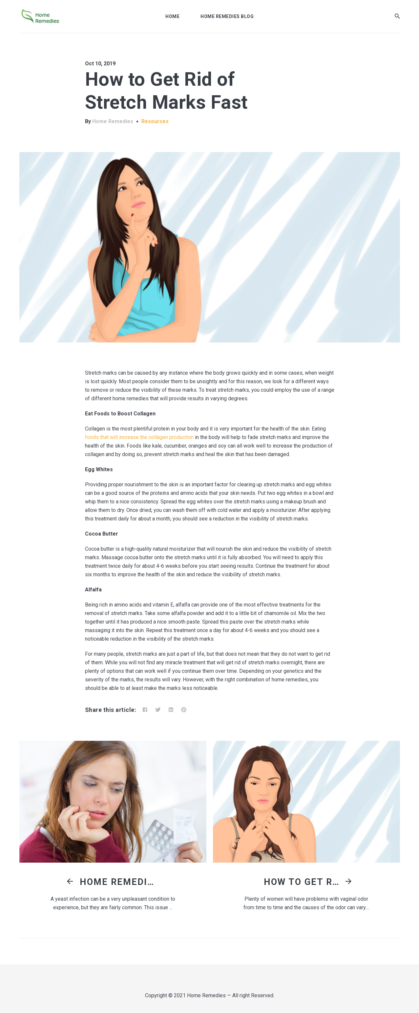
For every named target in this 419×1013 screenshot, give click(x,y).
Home (172, 16)
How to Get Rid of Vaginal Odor (303, 882)
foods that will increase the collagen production (139, 437)
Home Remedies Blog (227, 16)
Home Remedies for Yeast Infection (119, 882)
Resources (155, 121)
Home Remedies (112, 121)
